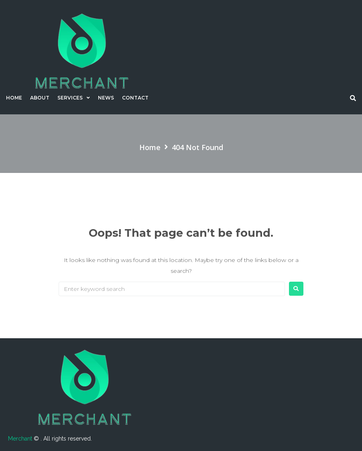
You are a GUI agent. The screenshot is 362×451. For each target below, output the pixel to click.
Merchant (21, 438)
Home (150, 147)
